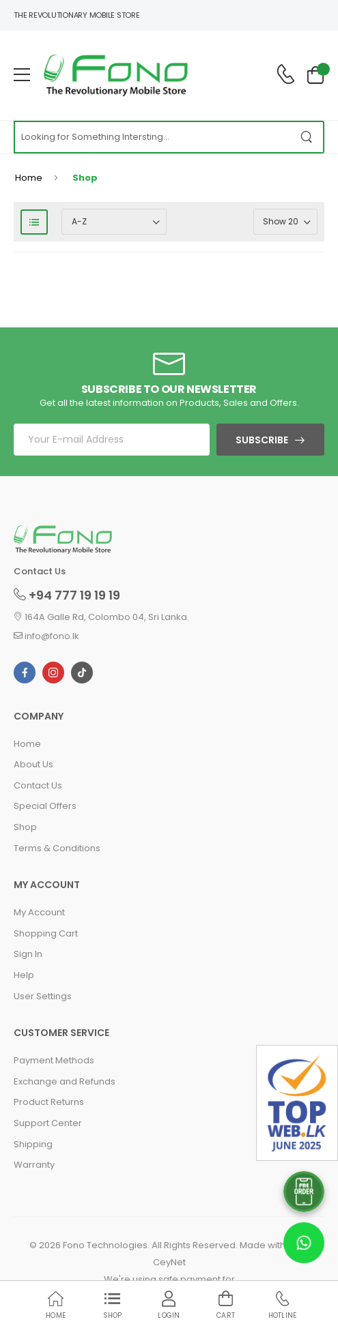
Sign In (28, 953)
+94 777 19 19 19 (67, 595)
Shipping (33, 1144)
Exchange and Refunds (64, 1081)
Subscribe (262, 440)
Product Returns (49, 1101)
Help (24, 975)
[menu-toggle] (22, 75)
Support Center (48, 1123)
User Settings (43, 996)
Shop (25, 827)
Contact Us (38, 785)
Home (28, 177)
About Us (33, 764)
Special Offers (45, 805)
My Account (39, 912)
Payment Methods (54, 1060)
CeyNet (169, 1262)
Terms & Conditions (57, 848)
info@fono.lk (46, 636)
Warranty (34, 1164)
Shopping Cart (46, 933)
